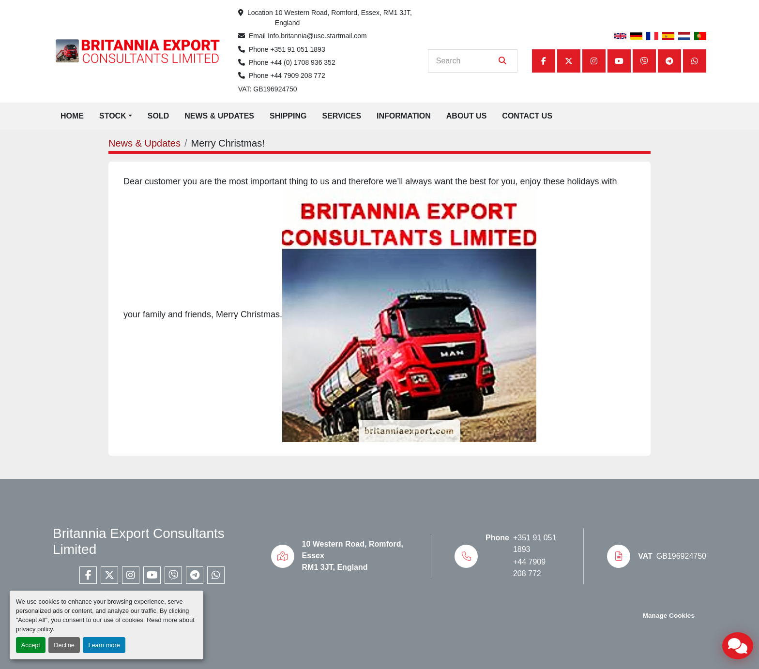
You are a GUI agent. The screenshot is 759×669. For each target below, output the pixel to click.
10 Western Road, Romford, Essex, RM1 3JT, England (344, 18)
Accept (30, 645)
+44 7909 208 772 (297, 75)
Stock (112, 116)
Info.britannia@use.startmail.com (317, 36)
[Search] (466, 61)
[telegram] (669, 61)
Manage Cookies (669, 615)
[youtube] (619, 61)
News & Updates (219, 116)
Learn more (104, 645)
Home (72, 116)
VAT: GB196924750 (267, 89)
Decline (64, 645)
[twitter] (568, 61)
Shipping (288, 116)
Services (341, 116)
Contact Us (527, 116)
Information (404, 116)
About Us (466, 116)
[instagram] (594, 61)
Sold (158, 116)
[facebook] (543, 61)
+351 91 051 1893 (297, 49)
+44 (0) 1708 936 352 (302, 62)
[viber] (644, 61)
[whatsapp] (694, 61)
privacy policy (34, 629)
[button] (115, 116)
